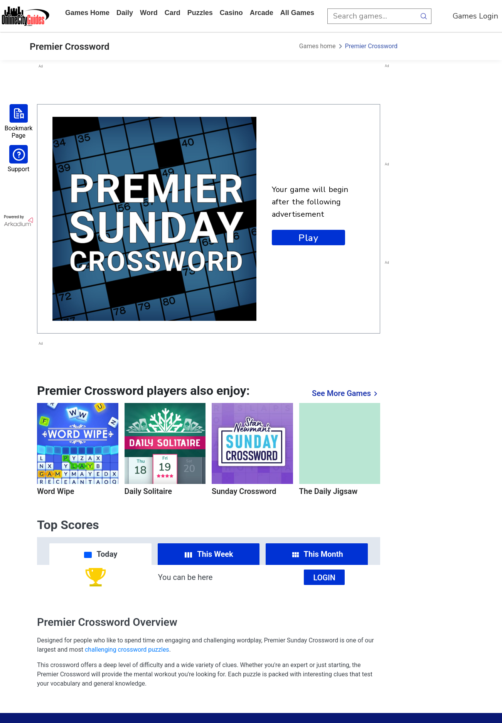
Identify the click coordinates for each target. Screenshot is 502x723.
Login (324, 577)
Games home (87, 13)
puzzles (200, 13)
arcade (261, 13)
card (172, 13)
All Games (297, 13)
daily (124, 13)
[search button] (423, 16)
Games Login (475, 16)
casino (231, 13)
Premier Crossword (371, 46)
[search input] (371, 16)
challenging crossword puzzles (127, 649)
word (149, 13)
